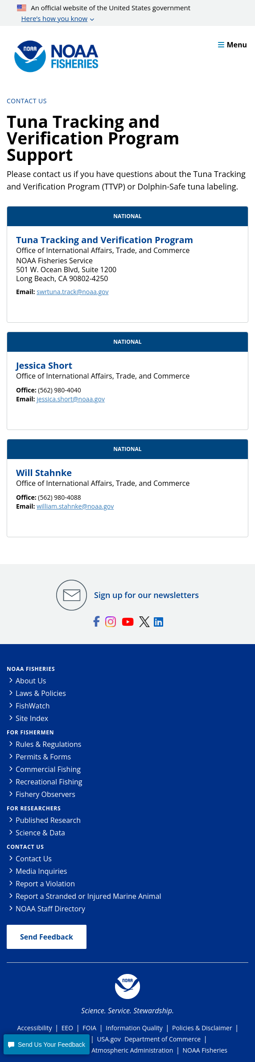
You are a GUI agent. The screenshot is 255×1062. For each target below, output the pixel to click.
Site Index (32, 718)
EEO (67, 1028)
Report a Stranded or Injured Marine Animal (88, 896)
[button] (46, 1044)
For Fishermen (30, 732)
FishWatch (33, 706)
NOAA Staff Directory (50, 909)
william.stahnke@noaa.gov (75, 506)
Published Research (48, 820)
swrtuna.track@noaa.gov (72, 291)
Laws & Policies (41, 693)
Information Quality (134, 1028)
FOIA (89, 1028)
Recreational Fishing (49, 782)
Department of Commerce (162, 1039)
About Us (31, 681)
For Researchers (34, 808)
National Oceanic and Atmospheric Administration (100, 1050)
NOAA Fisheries (31, 669)
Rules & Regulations (48, 744)
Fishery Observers (45, 794)
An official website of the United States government (104, 13)
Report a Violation (45, 884)
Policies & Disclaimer (202, 1028)
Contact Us (27, 101)
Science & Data (40, 833)
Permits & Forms (43, 757)
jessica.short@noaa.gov (71, 399)
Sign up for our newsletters (146, 595)
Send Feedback (46, 937)
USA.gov (108, 1039)
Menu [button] (232, 45)
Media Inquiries (41, 871)
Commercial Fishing (48, 769)
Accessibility (34, 1028)
